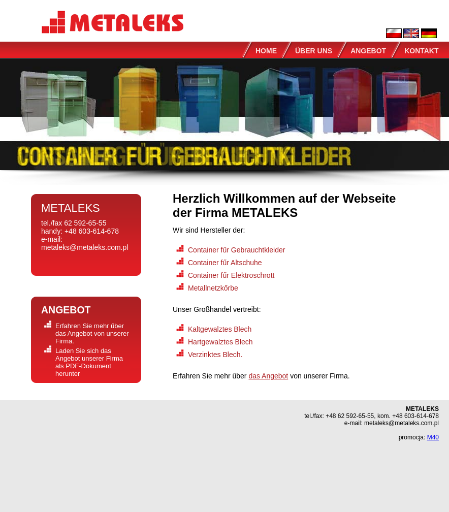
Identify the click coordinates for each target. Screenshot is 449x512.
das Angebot (268, 376)
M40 (433, 437)
